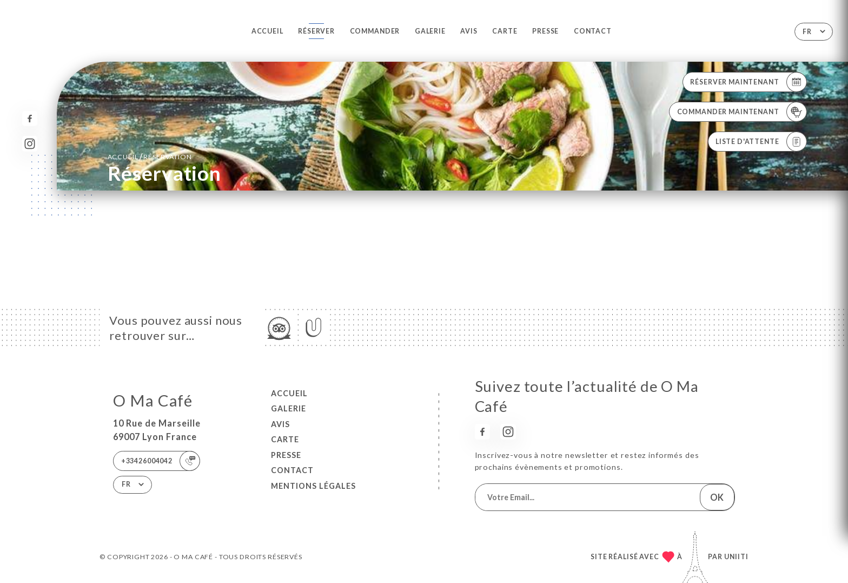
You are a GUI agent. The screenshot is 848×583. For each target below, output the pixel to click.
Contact (593, 31)
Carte (504, 31)
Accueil (267, 31)
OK (717, 497)
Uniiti (736, 557)
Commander (375, 31)
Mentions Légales (313, 485)
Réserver (316, 31)
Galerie (430, 31)
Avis (468, 31)
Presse (545, 31)
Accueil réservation (150, 156)
